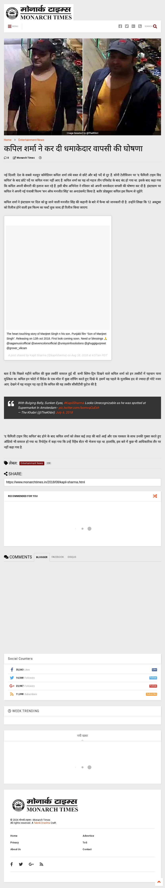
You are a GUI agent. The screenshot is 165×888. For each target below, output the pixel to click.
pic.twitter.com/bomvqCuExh (79, 408)
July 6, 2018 (64, 412)
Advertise (88, 835)
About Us (15, 849)
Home (8, 139)
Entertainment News (31, 139)
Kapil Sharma (38, 355)
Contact (87, 849)
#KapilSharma (74, 403)
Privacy (14, 842)
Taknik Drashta (42, 823)
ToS (85, 842)
